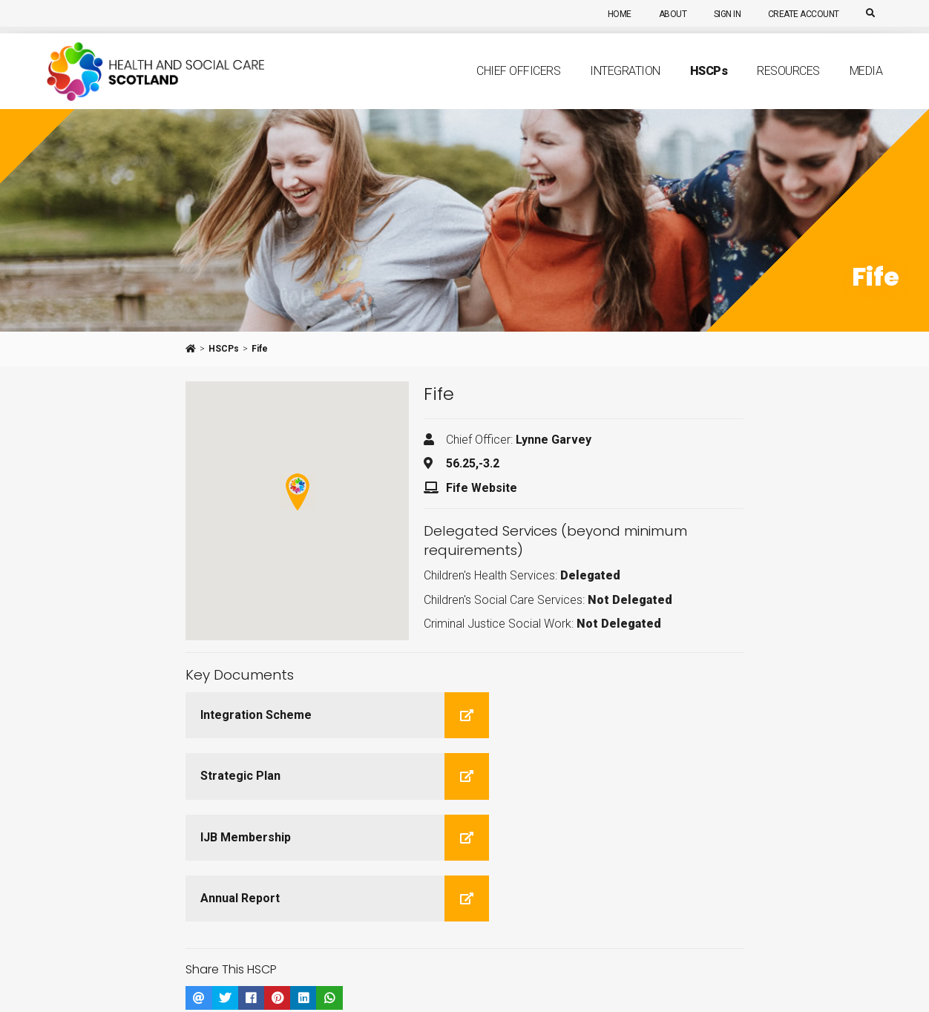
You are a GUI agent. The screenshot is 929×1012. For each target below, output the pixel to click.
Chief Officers (518, 86)
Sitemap (501, 970)
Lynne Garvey (553, 440)
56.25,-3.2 (472, 463)
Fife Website (481, 488)
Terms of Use (243, 990)
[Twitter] (78, 950)
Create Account (800, 14)
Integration (625, 86)
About (665, 14)
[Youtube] (106, 950)
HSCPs (224, 349)
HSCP (709, 86)
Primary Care (370, 970)
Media (866, 86)
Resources (788, 86)
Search (459, 970)
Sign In (722, 14)
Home (609, 14)
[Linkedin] (51, 950)
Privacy (298, 990)
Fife (260, 349)
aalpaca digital (380, 990)
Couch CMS (490, 990)
